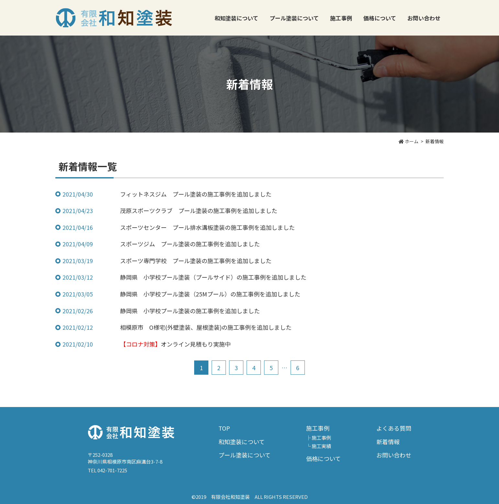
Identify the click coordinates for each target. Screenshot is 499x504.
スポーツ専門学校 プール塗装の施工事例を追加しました (196, 260)
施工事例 (321, 437)
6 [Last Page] (297, 367)
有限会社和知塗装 (113, 18)
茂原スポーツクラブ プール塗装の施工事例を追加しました (198, 210)
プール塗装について (294, 18)
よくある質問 (393, 428)
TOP (224, 428)
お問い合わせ (423, 18)
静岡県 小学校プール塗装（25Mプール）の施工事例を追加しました (210, 294)
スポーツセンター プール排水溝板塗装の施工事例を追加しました (207, 227)
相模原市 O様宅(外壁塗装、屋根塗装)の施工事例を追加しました (206, 327)
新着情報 (388, 441)
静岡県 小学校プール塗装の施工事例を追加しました (190, 310)
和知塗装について (236, 18)
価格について (379, 18)
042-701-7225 (112, 470)
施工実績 (321, 446)
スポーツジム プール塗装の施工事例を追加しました (190, 244)
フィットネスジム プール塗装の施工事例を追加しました (196, 194)
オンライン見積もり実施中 (175, 344)
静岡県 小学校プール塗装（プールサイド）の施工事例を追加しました (213, 277)
